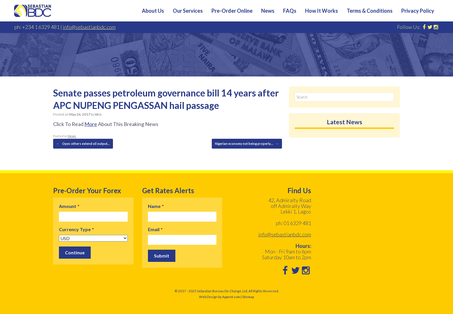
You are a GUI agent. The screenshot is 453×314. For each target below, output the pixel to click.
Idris (98, 114)
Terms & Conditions (370, 11)
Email (155, 229)
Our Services (188, 11)
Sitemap (248, 297)
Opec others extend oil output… (83, 144)
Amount (69, 206)
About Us (153, 11)
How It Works (321, 11)
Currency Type (76, 229)
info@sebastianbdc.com (89, 27)
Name (156, 206)
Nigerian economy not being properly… (247, 144)
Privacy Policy (417, 11)
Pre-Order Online (232, 11)
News (267, 11)
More (90, 124)
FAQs (289, 11)
